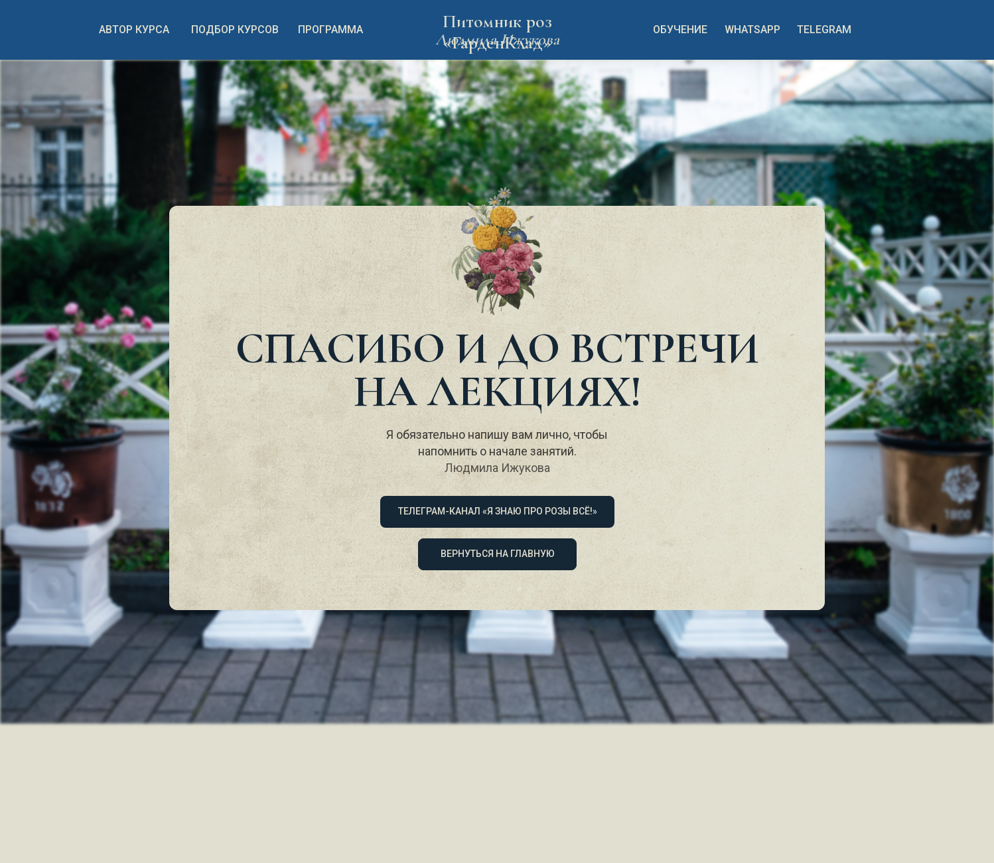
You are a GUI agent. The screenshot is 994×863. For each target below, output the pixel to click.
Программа (330, 29)
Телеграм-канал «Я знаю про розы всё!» (497, 511)
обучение (680, 29)
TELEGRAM (824, 29)
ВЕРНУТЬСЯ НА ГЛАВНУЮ (498, 553)
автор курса (134, 29)
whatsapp (752, 29)
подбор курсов (235, 29)
